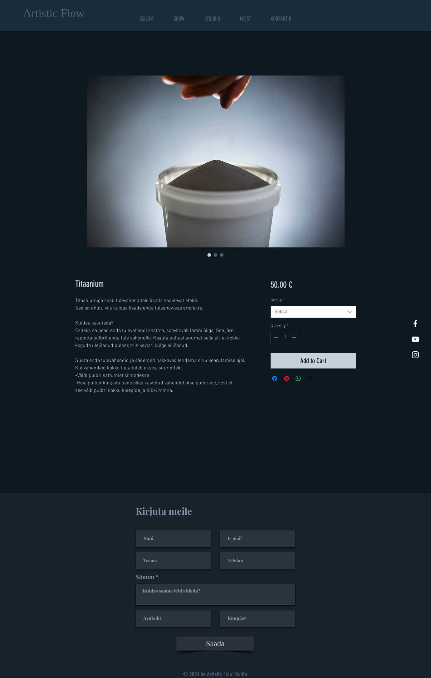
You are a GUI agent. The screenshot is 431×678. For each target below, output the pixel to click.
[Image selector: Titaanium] (209, 255)
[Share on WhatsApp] (298, 378)
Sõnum (145, 577)
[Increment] (294, 337)
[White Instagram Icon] (415, 354)
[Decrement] (275, 337)
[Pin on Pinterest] (286, 378)
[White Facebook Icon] (415, 323)
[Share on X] (310, 378)
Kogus (278, 300)
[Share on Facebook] (274, 378)
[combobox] (313, 312)
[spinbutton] (285, 337)
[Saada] (215, 644)
